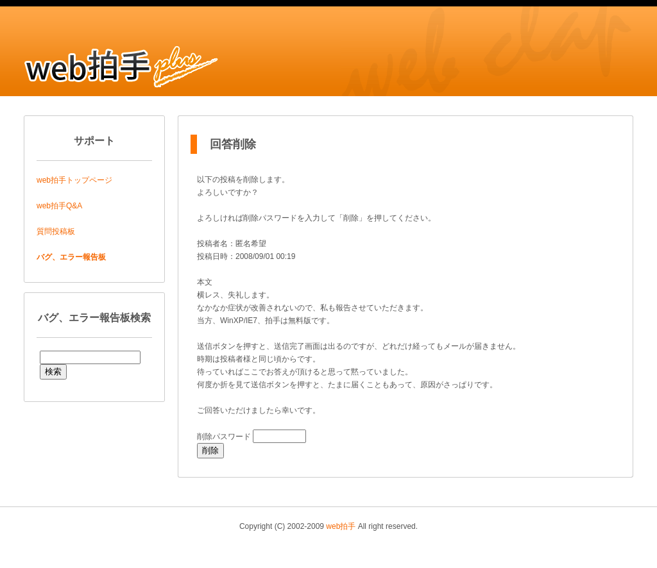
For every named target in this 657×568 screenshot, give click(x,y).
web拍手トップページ (74, 180)
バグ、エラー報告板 (71, 257)
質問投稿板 (56, 231)
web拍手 (340, 526)
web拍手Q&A (59, 205)
